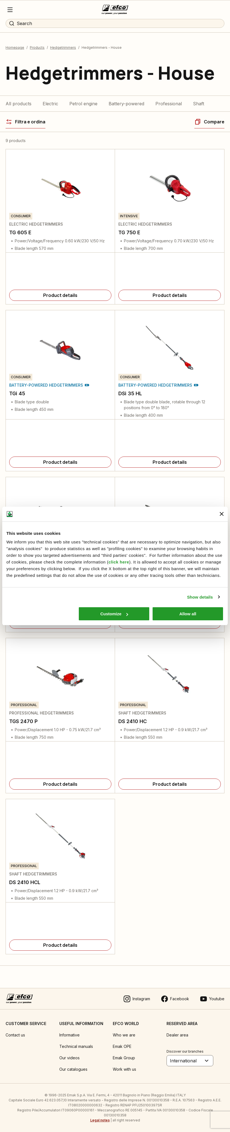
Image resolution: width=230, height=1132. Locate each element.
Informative (69, 1035)
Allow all (187, 613)
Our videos (69, 1057)
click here (119, 562)
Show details (200, 597)
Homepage (15, 47)
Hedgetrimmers (63, 47)
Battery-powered (126, 103)
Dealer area (177, 1035)
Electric (50, 103)
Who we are (124, 1035)
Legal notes (100, 1120)
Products (37, 47)
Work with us (124, 1069)
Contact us (15, 1035)
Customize (114, 613)
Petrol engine (83, 103)
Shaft (198, 103)
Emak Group (124, 1057)
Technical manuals (76, 1046)
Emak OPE (122, 1046)
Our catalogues (73, 1069)
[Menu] (10, 9)
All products (18, 103)
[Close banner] (222, 514)
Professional (168, 103)
